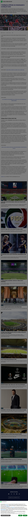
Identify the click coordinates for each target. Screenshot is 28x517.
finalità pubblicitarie (3, 509)
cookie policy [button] (7, 506)
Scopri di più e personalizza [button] (5, 515)
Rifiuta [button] (20, 515)
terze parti (13, 507)
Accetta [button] (25, 515)
